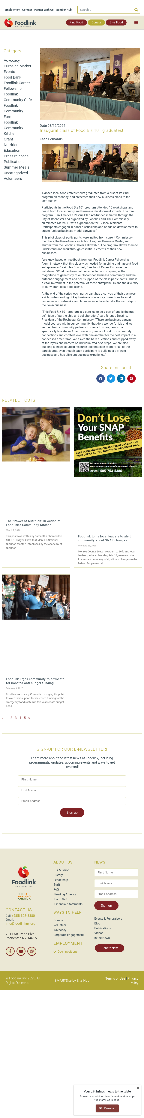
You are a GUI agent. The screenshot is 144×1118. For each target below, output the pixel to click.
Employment (12, 9)
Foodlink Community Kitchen (13, 128)
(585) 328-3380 (23, 916)
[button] (45, 163)
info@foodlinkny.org (20, 923)
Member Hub (64, 9)
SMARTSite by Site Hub (72, 980)
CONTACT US (19, 910)
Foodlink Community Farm (13, 111)
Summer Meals (16, 167)
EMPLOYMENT (68, 943)
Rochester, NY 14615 (21, 938)
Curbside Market (17, 66)
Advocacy (12, 60)
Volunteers (13, 178)
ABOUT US (63, 862)
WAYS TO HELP (67, 912)
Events (9, 71)
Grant (8, 139)
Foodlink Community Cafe (18, 97)
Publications (14, 161)
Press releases (16, 156)
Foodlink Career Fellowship (17, 86)
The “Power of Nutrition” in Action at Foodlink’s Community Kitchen (33, 523)
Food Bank (12, 77)
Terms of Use (115, 978)
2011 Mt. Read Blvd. (20, 934)
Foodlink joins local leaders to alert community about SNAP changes (104, 538)
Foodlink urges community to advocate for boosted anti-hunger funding (35, 681)
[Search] (136, 9)
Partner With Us (44, 9)
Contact (27, 9)
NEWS (99, 862)
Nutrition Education (12, 148)
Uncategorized (16, 173)
